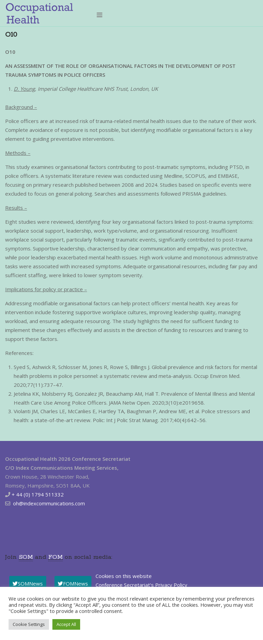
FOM (55, 557)
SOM (26, 557)
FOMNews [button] (73, 583)
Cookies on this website (124, 576)
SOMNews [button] (28, 583)
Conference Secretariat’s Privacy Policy (141, 584)
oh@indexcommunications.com (49, 503)
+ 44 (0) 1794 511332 (38, 494)
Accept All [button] (66, 624)
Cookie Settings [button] (29, 624)
